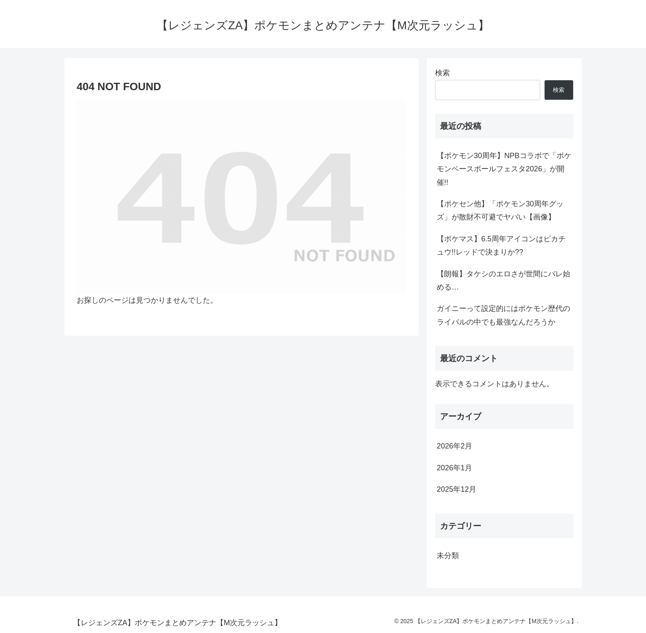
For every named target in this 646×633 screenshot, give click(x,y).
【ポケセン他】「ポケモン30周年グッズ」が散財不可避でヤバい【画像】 (500, 210)
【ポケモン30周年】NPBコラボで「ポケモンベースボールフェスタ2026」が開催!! (504, 169)
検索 (442, 73)
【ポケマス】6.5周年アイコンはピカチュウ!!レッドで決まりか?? (501, 245)
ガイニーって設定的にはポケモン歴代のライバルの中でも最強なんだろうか (503, 315)
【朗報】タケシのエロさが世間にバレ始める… (503, 280)
